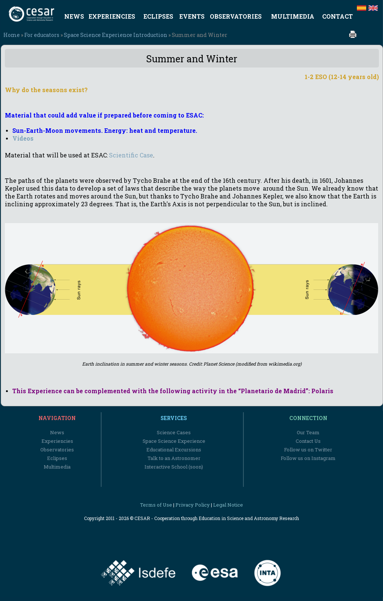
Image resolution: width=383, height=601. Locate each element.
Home (11, 34)
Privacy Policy (192, 504)
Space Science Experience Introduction (115, 34)
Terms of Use (156, 504)
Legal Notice (228, 504)
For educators (41, 34)
